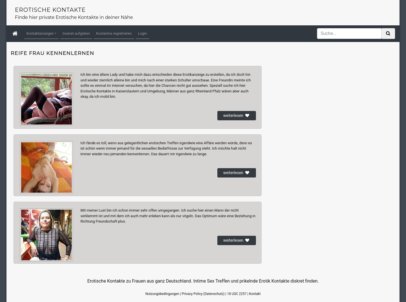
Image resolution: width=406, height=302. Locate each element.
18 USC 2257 (236, 294)
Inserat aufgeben (76, 33)
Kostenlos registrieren (113, 33)
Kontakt (254, 294)
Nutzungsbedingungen (162, 294)
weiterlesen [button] (236, 115)
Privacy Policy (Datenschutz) (203, 294)
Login (142, 33)
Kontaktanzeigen (40, 33)
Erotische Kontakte (50, 9)
